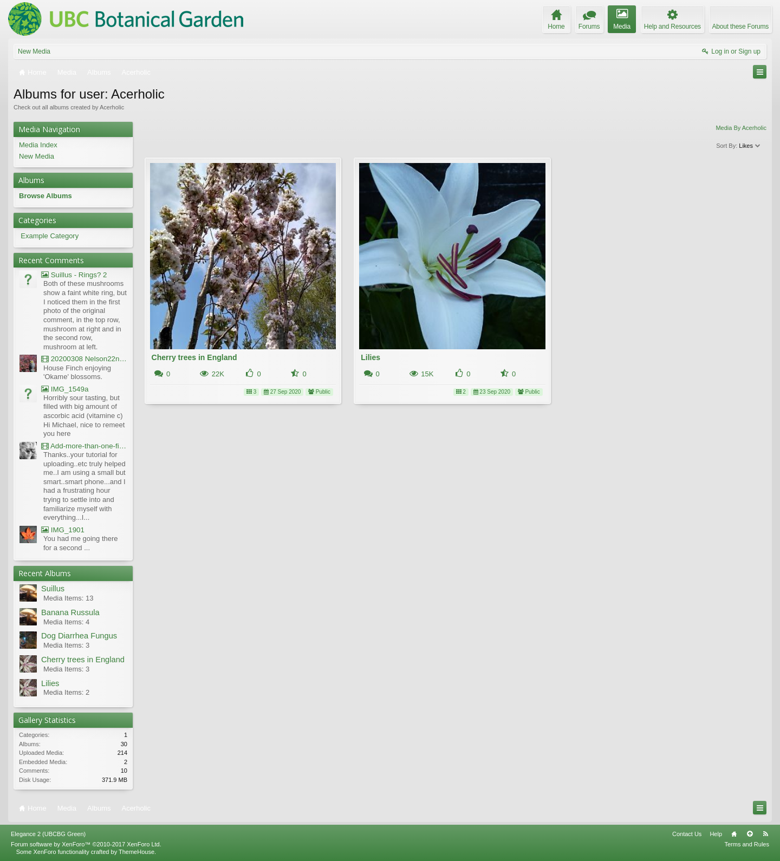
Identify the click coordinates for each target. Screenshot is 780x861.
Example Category (50, 236)
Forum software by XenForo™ (86, 844)
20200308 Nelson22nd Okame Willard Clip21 (84, 359)
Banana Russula (70, 612)
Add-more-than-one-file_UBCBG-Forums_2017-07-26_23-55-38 (84, 446)
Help (716, 834)
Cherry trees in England (194, 357)
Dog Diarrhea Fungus (79, 635)
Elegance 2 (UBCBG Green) (48, 834)
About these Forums (740, 26)
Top (749, 834)
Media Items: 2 (66, 692)
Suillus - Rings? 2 (74, 275)
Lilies (370, 357)
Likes (750, 145)
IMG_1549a (64, 389)
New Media (34, 51)
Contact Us (686, 834)
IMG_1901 (62, 530)
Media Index (38, 145)
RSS (765, 834)
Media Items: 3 (66, 645)
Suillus (52, 588)
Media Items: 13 (68, 598)
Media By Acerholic (741, 128)
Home (734, 834)
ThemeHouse (136, 852)
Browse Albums (45, 196)
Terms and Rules (746, 844)
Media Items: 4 (66, 622)
